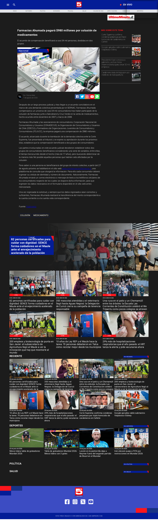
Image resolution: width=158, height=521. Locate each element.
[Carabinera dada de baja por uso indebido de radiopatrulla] (116, 76)
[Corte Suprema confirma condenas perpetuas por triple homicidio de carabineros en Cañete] (116, 39)
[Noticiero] (29, 11)
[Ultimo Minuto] (120, 21)
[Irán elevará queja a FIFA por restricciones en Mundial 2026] (131, 447)
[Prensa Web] (19, 98)
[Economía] (56, 11)
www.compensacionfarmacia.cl (76, 168)
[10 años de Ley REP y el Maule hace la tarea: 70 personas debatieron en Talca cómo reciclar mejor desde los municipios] (79, 344)
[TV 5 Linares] (14, 7)
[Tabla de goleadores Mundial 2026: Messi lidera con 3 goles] (61, 447)
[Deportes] (136, 357)
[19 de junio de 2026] (61, 449)
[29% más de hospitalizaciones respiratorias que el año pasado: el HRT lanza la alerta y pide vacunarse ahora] (126, 344)
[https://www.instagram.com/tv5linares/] (87, 96)
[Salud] (84, 11)
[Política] (43, 11)
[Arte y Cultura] (112, 11)
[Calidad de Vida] (98, 11)
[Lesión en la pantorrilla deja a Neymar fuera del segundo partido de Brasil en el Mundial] (96, 454)
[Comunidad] (126, 11)
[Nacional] (33, 51)
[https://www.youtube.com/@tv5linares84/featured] (92, 96)
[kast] (136, 68)
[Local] (16, 295)
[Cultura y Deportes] (31, 356)
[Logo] (79, 7)
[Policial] (70, 11)
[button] (25, 215)
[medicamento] (41, 215)
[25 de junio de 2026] (32, 298)
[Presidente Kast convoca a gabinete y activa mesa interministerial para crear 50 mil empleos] (116, 64)
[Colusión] (25, 215)
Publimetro (31, 206)
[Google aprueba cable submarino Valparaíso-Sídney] (116, 51)
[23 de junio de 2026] (96, 411)
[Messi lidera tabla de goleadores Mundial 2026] (26, 447)
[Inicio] (15, 11)
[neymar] (96, 447)
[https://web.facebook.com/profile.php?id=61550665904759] (67, 509)
